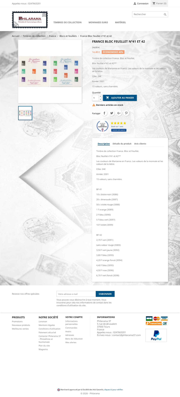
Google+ (119, 113)
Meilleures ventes (20, 328)
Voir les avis (119, 130)
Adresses (69, 335)
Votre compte (74, 317)
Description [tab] (104, 143)
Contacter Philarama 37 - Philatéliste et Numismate (50, 339)
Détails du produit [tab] (122, 143)
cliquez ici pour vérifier (113, 389)
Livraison (43, 321)
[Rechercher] (150, 14)
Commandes (71, 327)
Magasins (43, 349)
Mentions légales (47, 325)
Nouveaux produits (21, 325)
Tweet (111, 113)
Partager (104, 113)
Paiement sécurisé (47, 332)
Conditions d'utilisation (49, 328)
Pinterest (126, 113)
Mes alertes (70, 342)
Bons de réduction (74, 338)
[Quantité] (95, 98)
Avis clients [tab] (140, 143)
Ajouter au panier (120, 98)
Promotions (17, 321)
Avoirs (68, 331)
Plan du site (44, 345)
